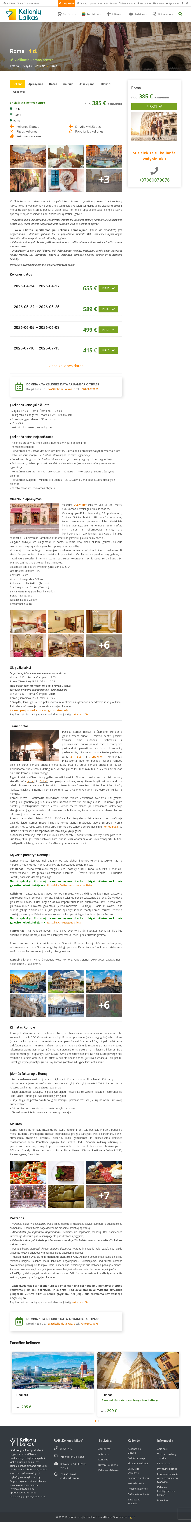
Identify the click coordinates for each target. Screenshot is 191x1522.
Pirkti (108, 288)
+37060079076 (89, 389)
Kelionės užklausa (107, 3)
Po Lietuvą (90, 14)
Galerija (68, 84)
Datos (53, 84)
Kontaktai (158, 3)
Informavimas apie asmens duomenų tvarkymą (167, 1477)
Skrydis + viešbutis (34, 66)
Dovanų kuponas (86, 3)
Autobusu (66, 14)
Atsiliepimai (144, 3)
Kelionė (17, 84)
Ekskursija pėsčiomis (133, 1470)
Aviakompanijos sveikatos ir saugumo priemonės (39, 710)
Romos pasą (110, 826)
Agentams (172, 3)
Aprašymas (35, 84)
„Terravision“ (96, 756)
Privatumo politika (167, 1468)
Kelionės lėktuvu (137, 1483)
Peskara (22, 1395)
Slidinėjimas (161, 14)
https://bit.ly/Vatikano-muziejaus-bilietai (69, 885)
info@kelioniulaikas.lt (29, 3)
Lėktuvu (114, 14)
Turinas (107, 1395)
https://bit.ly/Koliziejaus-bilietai (64, 922)
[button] (95, 1421)
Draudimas (163, 1500)
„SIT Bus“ (76, 756)
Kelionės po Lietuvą (134, 1450)
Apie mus (103, 1454)
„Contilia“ (80, 505)
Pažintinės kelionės (138, 1494)
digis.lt (131, 1517)
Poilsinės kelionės (138, 1488)
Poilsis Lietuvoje (137, 1458)
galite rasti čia (80, 714)
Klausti (106, 84)
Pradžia (14, 66)
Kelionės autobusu (138, 1478)
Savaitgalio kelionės (134, 1501)
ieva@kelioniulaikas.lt (61, 389)
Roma (17, 114)
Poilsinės (137, 14)
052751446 (9, 3)
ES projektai (164, 1463)
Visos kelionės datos (65, 365)
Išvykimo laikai (127, 3)
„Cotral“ (43, 781)
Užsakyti (19, 91)
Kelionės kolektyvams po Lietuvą (166, 1491)
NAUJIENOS (66, 3)
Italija (17, 108)
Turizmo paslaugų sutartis (167, 1456)
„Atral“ (30, 781)
